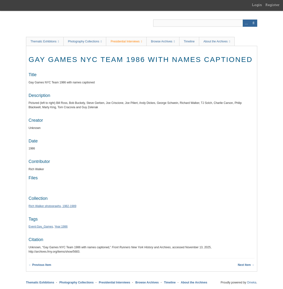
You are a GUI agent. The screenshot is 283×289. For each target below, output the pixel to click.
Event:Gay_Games (41, 226)
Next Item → (246, 265)
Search (253, 23)
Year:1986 (60, 226)
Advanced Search (246, 23)
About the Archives (216, 41)
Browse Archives (161, 41)
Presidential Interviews (125, 41)
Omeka (251, 282)
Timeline (189, 41)
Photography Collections (83, 41)
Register (272, 5)
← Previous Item (40, 265)
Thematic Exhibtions (44, 41)
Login (257, 5)
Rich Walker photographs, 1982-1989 (52, 206)
